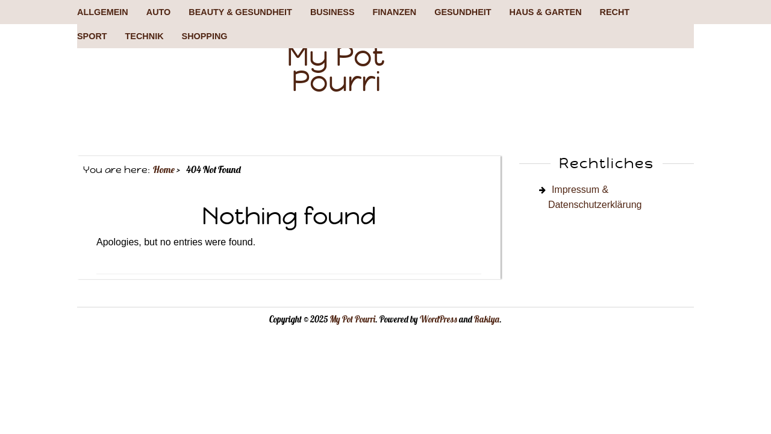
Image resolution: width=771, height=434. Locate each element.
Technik (144, 36)
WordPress (438, 319)
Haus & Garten (546, 12)
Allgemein (102, 12)
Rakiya (486, 319)
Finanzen (394, 12)
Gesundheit (462, 12)
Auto (158, 12)
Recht (615, 12)
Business (332, 12)
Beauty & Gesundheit (240, 12)
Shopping (205, 36)
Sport (92, 36)
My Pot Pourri (336, 68)
